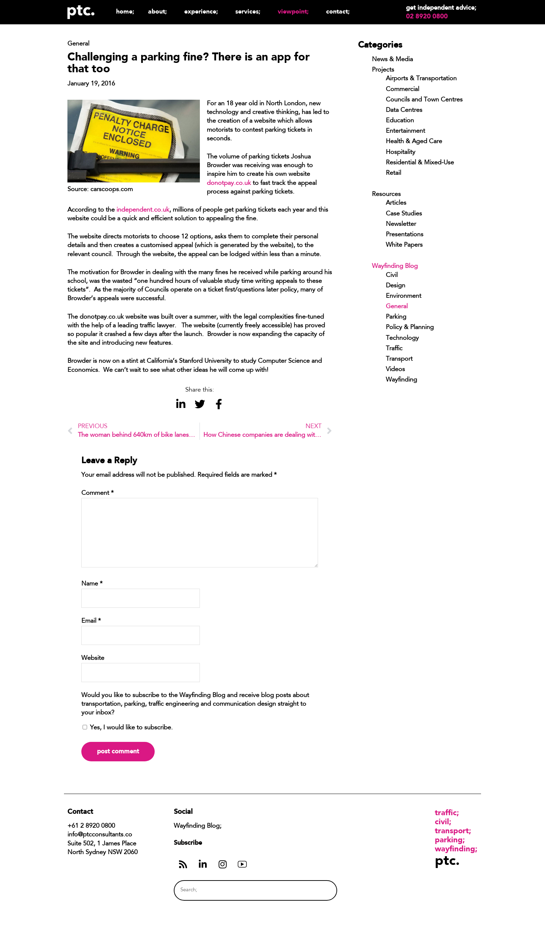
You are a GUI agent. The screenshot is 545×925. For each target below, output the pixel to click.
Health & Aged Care (414, 142)
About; (159, 11)
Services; (249, 11)
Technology (402, 338)
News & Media (392, 60)
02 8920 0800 (427, 16)
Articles (396, 203)
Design (395, 286)
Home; (125, 11)
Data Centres (404, 110)
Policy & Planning (410, 328)
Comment (97, 493)
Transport (399, 359)
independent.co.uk (142, 210)
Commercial (402, 90)
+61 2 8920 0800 (91, 826)
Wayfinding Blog (395, 266)
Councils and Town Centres (424, 100)
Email (91, 621)
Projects (383, 70)
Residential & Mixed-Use (420, 163)
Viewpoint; (295, 11)
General (397, 307)
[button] (180, 404)
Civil (392, 275)
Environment (403, 296)
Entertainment (405, 131)
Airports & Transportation (421, 79)
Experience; (202, 11)
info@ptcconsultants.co (99, 835)
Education (400, 121)
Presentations (404, 235)
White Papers (404, 245)
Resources (386, 194)
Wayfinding (401, 380)
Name (92, 584)
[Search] (319, 890)
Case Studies (404, 214)
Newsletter (401, 224)
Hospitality (400, 152)
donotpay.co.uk (229, 183)
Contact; (338, 11)
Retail (393, 173)
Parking (396, 317)
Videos (395, 370)
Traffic (394, 349)
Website (92, 658)
